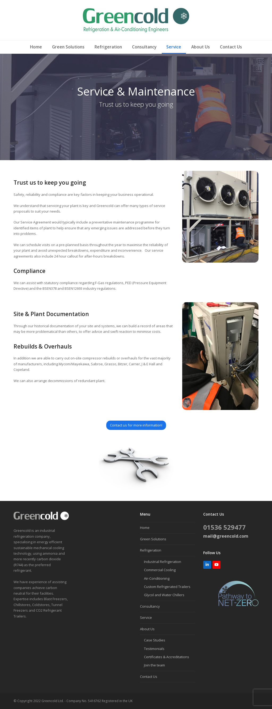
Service (146, 617)
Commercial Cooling (160, 569)
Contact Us (148, 676)
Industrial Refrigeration (162, 561)
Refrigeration (150, 550)
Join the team (154, 665)
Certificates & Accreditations (166, 656)
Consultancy (150, 606)
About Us (147, 629)
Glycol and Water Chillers (164, 594)
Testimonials (154, 648)
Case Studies (154, 640)
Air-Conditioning (156, 578)
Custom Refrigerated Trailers (167, 586)
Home (145, 527)
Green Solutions (153, 539)
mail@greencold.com (225, 536)
